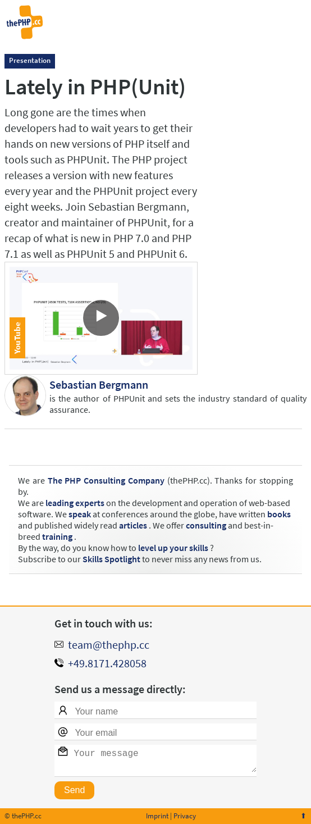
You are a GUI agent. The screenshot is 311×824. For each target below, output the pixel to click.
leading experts (74, 502)
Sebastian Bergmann (98, 384)
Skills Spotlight (111, 558)
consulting (206, 525)
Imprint (157, 816)
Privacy (184, 816)
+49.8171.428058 (107, 659)
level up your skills (173, 547)
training (57, 536)
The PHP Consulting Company (106, 480)
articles (133, 525)
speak (79, 514)
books (279, 514)
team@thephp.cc (108, 640)
